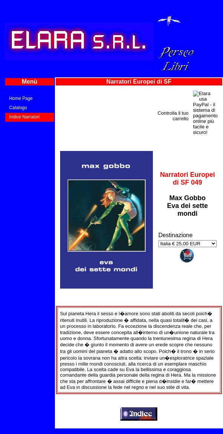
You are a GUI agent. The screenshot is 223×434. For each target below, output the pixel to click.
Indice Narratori (24, 117)
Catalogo (18, 107)
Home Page (21, 98)
